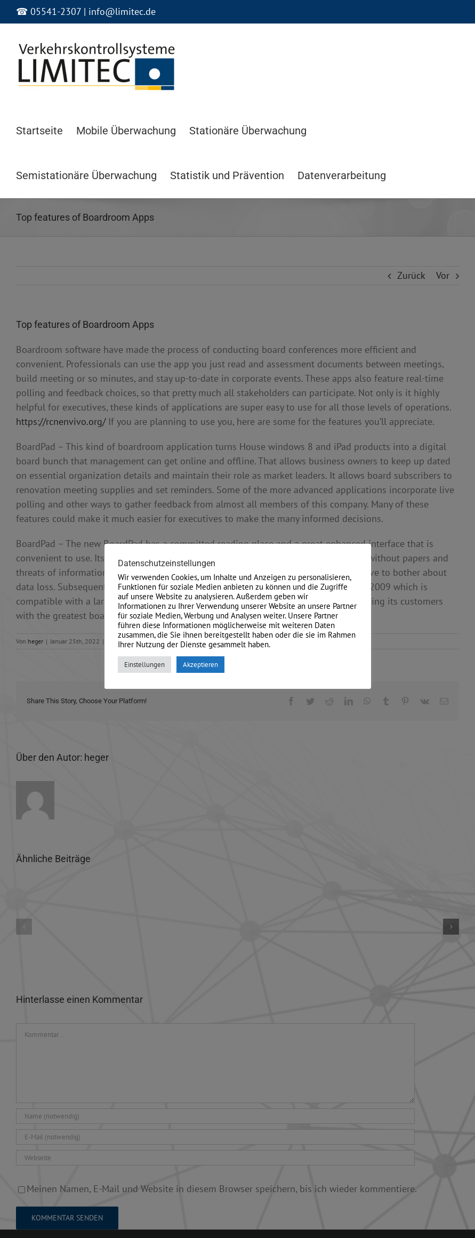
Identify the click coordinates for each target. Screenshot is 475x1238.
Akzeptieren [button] (200, 664)
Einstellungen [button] (144, 664)
